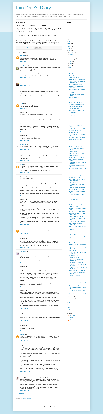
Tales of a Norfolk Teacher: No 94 (76, 141)
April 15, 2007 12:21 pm (25, 61)
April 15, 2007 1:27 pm (24, 140)
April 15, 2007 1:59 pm (24, 160)
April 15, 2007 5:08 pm (24, 247)
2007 (69, 50)
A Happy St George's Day (74, 177)
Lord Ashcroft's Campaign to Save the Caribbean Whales (77, 69)
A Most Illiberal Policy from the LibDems (77, 270)
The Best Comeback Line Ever (75, 84)
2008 (69, 48)
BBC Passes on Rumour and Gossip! (77, 239)
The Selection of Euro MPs (75, 172)
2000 (69, 309)
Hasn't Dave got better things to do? (77, 143)
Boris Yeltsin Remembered (75, 175)
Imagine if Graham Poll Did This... (76, 279)
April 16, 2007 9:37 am (24, 330)
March (70, 296)
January (71, 299)
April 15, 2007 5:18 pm (24, 262)
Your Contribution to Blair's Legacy (76, 104)
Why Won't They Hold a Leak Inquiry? (77, 144)
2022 (69, 41)
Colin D (21, 103)
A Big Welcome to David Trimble (76, 262)
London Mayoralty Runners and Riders (77, 221)
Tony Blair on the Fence (74, 241)
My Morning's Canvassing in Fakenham (77, 194)
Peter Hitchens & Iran (73, 182)
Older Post (59, 396)
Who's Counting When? (74, 155)
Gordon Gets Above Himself (75, 285)
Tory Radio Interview (73, 132)
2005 (69, 304)
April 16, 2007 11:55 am (25, 371)
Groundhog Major (73, 151)
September (71, 58)
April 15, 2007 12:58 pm (25, 131)
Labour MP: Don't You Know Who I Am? (77, 122)
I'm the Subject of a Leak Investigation (77, 173)
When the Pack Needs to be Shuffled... (77, 226)
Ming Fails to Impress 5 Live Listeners (77, 137)
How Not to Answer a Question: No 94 (77, 128)
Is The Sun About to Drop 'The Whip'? (77, 117)
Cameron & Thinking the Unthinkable (77, 187)
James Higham (23, 65)
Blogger (57, 406)
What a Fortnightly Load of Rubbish (76, 153)
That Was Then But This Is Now (76, 146)
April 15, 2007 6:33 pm (24, 308)
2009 (69, 46)
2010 (69, 45)
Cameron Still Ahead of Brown (75, 106)
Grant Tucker (72, 315)
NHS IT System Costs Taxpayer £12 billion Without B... (77, 260)
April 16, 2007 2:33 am (24, 320)
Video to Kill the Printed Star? (75, 139)
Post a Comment (21, 393)
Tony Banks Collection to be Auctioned (77, 168)
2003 (69, 307)
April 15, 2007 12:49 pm (25, 108)
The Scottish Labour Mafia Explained (77, 89)
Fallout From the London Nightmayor (77, 231)
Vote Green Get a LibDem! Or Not (76, 157)
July (70, 61)
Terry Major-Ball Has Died (74, 201)
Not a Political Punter (73, 250)
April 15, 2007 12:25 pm (25, 85)
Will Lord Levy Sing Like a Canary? (76, 189)
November (71, 54)
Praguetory (22, 55)
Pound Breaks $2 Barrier (74, 257)
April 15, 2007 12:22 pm (25, 77)
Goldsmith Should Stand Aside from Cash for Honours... (76, 198)
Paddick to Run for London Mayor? (76, 102)
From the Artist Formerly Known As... (77, 196)
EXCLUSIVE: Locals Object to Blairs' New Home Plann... (77, 180)
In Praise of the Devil (73, 203)
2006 (69, 302)
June (70, 63)
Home (39, 396)
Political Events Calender (74, 275)
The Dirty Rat (23, 144)
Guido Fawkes (23, 251)
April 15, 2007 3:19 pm (24, 195)
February (71, 298)
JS (70, 319)
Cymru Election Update (74, 281)
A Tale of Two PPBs (73, 255)
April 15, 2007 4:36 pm (24, 233)
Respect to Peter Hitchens (74, 101)
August (71, 59)
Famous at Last (72, 112)
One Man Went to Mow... (74, 108)
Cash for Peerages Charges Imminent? (77, 293)
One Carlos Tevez (73, 123)
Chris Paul (22, 334)
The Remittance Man (24, 376)
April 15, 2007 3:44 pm (24, 224)
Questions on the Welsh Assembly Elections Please (76, 149)
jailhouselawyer (23, 81)
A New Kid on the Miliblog (74, 277)
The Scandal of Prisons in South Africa (77, 72)
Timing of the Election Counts (75, 75)
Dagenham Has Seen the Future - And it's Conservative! (77, 283)
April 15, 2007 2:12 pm (24, 172)
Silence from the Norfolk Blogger (76, 216)
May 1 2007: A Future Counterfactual (77, 211)
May (70, 65)
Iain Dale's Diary (33, 7)
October (71, 56)
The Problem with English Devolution (77, 79)
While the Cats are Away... (74, 206)
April (70, 67)
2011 (69, 43)
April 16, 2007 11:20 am (25, 340)
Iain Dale (71, 317)
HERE (46, 337)
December (71, 52)
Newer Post (18, 396)
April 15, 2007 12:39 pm (25, 98)
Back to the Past (72, 242)
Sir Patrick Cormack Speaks (75, 130)
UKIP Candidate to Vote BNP (75, 97)
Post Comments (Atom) (27, 398)
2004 (69, 306)
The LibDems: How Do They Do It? (76, 110)
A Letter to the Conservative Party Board (78, 204)
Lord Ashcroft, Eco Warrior (74, 170)
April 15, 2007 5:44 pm (24, 286)
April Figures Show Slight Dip (75, 77)
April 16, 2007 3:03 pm (24, 390)
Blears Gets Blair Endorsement (75, 73)
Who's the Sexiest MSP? (74, 99)
